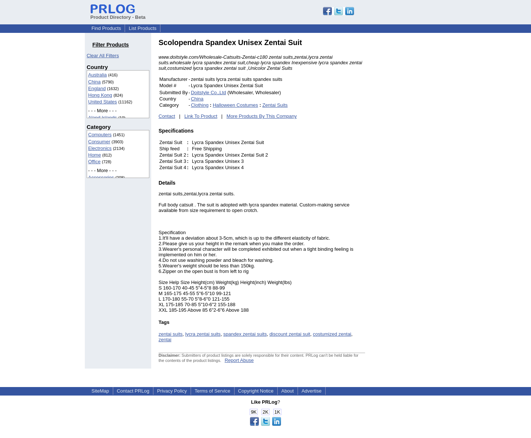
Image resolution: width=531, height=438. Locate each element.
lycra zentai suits (203, 334)
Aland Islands (102, 117)
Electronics (100, 148)
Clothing (200, 105)
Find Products (106, 28)
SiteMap (100, 391)
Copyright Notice (256, 391)
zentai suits (171, 334)
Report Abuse (239, 360)
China (94, 82)
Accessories (101, 177)
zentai (165, 339)
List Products (142, 28)
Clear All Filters (103, 55)
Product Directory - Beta (118, 14)
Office (94, 161)
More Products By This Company (261, 116)
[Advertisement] (414, 149)
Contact (167, 116)
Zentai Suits (275, 105)
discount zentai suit (290, 334)
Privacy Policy (172, 391)
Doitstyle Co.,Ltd (208, 92)
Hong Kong (100, 95)
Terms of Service (212, 391)
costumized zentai (332, 334)
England (97, 88)
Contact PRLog (133, 391)
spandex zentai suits (245, 334)
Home (94, 155)
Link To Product (200, 116)
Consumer (99, 141)
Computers (100, 134)
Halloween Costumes (235, 105)
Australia (97, 75)
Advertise (312, 391)
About (287, 391)
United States (102, 102)
